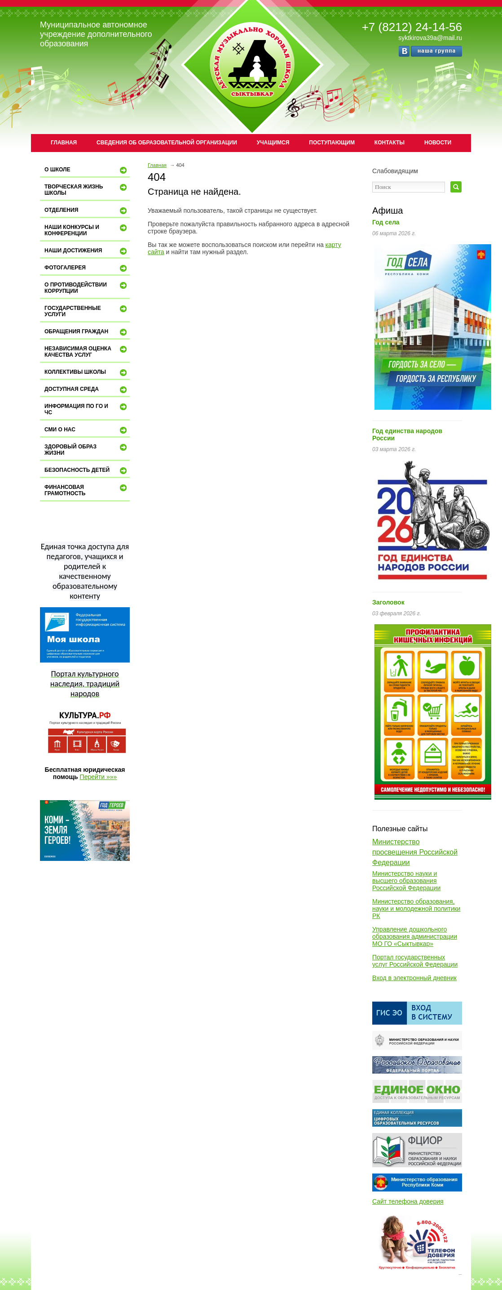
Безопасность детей (86, 470)
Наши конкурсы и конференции (86, 230)
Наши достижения (86, 251)
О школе (86, 170)
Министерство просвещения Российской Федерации (415, 852)
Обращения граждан (86, 332)
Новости (437, 142)
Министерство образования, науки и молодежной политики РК (416, 908)
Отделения (86, 210)
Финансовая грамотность (86, 490)
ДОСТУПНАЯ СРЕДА (86, 389)
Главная (64, 142)
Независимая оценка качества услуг (86, 351)
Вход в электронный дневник (414, 977)
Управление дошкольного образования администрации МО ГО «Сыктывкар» (414, 936)
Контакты (389, 142)
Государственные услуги (86, 311)
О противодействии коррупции (86, 287)
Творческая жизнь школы (86, 189)
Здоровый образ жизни (86, 449)
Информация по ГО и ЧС (86, 409)
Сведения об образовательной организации (167, 142)
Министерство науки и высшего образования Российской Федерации (406, 880)
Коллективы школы (86, 372)
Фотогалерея (86, 268)
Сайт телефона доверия (408, 1201)
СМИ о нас (86, 430)
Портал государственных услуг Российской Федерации (415, 961)
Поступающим (332, 142)
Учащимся (273, 142)
